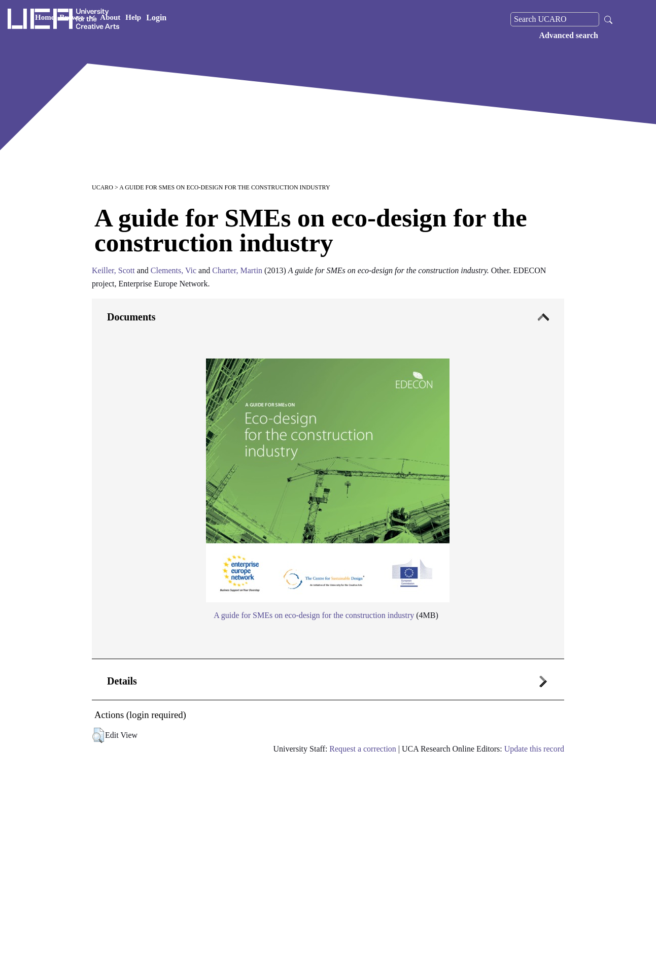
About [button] (207, 19)
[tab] (328, 479)
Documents (131, 316)
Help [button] (230, 19)
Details (122, 681)
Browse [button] (174, 19)
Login (253, 19)
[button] (98, 735)
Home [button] (141, 19)
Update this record (534, 748)
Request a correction (362, 748)
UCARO (102, 187)
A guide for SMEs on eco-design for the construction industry (314, 615)
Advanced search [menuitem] (568, 35)
